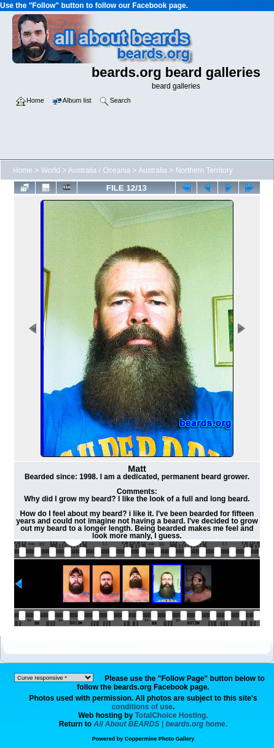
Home (23, 170)
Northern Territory (204, 170)
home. (161, 724)
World (50, 170)
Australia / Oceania (99, 170)
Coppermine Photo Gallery (160, 739)
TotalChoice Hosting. (171, 715)
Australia (152, 170)
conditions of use (142, 706)
